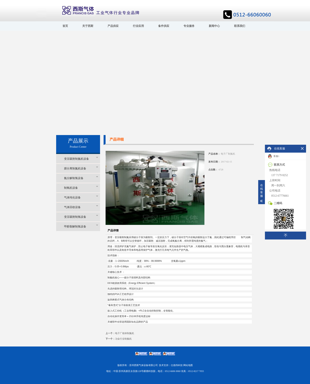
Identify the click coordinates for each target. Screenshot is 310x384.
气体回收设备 (81, 207)
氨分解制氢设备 (81, 178)
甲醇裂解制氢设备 (81, 226)
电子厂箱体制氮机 (124, 333)
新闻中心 (214, 25)
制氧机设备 (81, 187)
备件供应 (163, 25)
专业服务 (189, 25)
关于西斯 (87, 25)
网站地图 (188, 365)
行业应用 (138, 25)
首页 (65, 25)
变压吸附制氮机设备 (81, 158)
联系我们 (239, 25)
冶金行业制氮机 (123, 338)
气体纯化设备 (81, 197)
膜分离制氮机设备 (81, 168)
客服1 (273, 156)
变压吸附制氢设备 (81, 216)
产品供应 (113, 25)
